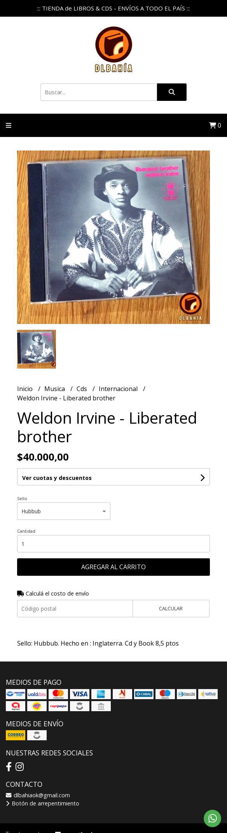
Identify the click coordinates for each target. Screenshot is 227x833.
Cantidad (26, 531)
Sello (22, 498)
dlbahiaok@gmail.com (38, 795)
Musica (55, 388)
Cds (83, 388)
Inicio (25, 388)
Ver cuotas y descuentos (57, 477)
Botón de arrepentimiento (42, 803)
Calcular (171, 608)
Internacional (119, 388)
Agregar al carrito (113, 567)
